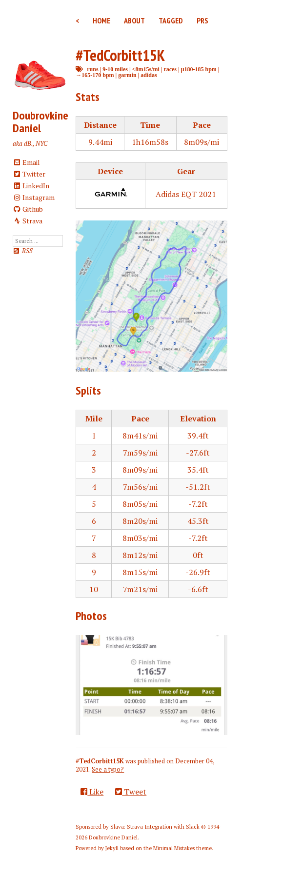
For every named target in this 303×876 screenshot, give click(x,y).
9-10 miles (115, 69)
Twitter (29, 174)
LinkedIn (31, 185)
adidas (149, 75)
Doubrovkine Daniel (40, 122)
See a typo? (108, 769)
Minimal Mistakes (174, 848)
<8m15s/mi (146, 69)
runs (92, 69)
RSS (23, 251)
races (170, 69)
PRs (202, 20)
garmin (127, 75)
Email (26, 162)
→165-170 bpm (95, 75)
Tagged (171, 20)
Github (28, 209)
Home (101, 20)
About (134, 20)
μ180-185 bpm (199, 69)
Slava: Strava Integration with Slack (155, 826)
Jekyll (112, 848)
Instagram (34, 197)
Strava (28, 220)
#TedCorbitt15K (120, 55)
